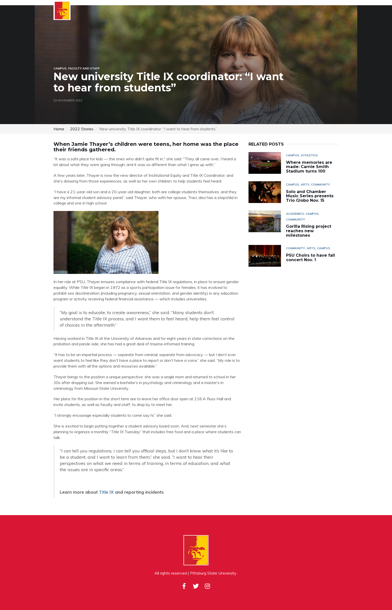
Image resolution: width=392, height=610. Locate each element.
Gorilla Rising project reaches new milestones (308, 230)
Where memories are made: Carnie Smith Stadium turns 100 (309, 167)
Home (59, 128)
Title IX (106, 492)
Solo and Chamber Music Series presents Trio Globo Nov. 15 (310, 196)
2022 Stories (82, 128)
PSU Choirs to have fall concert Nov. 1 (310, 257)
